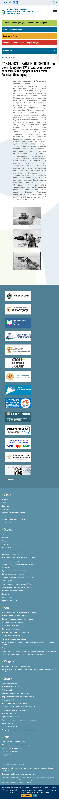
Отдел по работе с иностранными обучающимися (20, 720)
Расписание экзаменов (10, 687)
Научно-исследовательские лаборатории (17, 619)
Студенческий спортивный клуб (14, 742)
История (5, 499)
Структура (8, 529)
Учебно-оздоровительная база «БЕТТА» (16, 584)
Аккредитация (7, 509)
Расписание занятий (9, 683)
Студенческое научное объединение (15, 632)
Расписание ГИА (8, 700)
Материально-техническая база (13, 519)
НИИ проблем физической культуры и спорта (19, 557)
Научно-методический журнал (13, 574)
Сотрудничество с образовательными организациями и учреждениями (29, 651)
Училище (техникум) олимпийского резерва (18, 564)
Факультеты (6, 541)
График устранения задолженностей (15, 693)
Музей (4, 516)
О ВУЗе (7, 494)
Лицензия (5, 506)
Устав (4, 503)
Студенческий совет (9, 601)
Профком (5, 594)
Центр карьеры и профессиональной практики (19, 730)
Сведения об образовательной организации (21, 43)
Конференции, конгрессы (11, 636)
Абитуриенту (10, 661)
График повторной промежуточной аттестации (19, 697)
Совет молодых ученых (10, 626)
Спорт (6, 737)
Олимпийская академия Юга (12, 591)
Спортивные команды (10, 752)
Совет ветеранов (8, 597)
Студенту (8, 678)
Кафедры (5, 544)
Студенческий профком (11, 717)
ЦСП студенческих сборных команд (15, 745)
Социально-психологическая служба (15, 710)
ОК (35, 796)
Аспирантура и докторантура (12, 551)
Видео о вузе (6, 523)
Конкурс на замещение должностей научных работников (23, 654)
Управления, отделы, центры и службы (16, 587)
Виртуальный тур (10, 36)
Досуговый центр (8, 723)
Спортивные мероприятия (11, 748)
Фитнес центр (7, 581)
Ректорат (5, 538)
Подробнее (26, 796)
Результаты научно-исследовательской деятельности (22, 648)
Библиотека (6, 567)
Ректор (4, 534)
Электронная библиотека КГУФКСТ (15, 703)
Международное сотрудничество (14, 513)
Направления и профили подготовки (16, 666)
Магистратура (7, 548)
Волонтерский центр (9, 727)
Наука (6, 607)
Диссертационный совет (11, 554)
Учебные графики (8, 690)
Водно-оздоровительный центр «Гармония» (18, 577)
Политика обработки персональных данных (18, 774)
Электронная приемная (12, 29)
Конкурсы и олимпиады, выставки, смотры (18, 707)
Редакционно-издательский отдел (15, 571)
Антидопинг (6, 755)
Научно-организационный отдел (14, 616)
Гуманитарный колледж (11, 561)
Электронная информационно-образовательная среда (25, 23)
